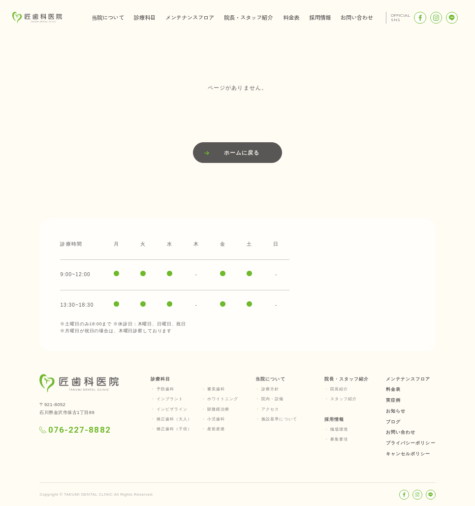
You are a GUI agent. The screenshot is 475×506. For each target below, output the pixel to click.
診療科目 (145, 17)
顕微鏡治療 (218, 409)
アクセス (270, 409)
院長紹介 (339, 389)
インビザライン (172, 409)
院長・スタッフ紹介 (248, 17)
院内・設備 (272, 399)
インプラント (170, 399)
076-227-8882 (74, 430)
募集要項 (339, 439)
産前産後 (216, 429)
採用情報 (320, 17)
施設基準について (279, 419)
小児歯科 (216, 419)
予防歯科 (165, 389)
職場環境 (339, 429)
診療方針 (270, 389)
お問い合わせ (357, 17)
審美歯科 (216, 389)
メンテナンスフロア (189, 17)
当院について (108, 17)
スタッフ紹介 (343, 399)
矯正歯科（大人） (174, 419)
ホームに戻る (241, 153)
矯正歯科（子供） (174, 429)
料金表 (291, 17)
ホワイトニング (223, 399)
